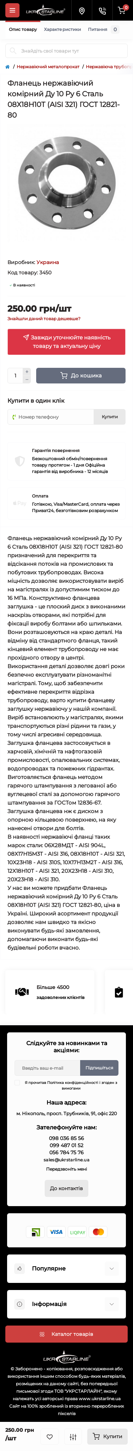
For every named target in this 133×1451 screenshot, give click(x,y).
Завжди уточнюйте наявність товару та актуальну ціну (66, 341)
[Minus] (27, 380)
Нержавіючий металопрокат (48, 66)
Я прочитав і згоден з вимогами (70, 1085)
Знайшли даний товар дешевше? (44, 318)
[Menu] (12, 10)
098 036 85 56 (66, 1138)
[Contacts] (102, 10)
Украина (48, 262)
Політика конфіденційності (72, 1082)
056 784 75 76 (66, 1152)
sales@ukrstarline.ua (66, 1159)
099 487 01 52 (66, 1145)
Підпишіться (99, 1067)
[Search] (13, 51)
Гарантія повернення (55, 450)
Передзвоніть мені (66, 1169)
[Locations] (81, 10)
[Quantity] (15, 375)
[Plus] (27, 372)
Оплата (40, 496)
